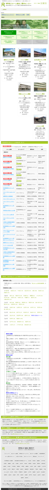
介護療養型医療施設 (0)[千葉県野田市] (24, 42)
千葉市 (6, 290)
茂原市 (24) (28, 321)
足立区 (29, 460)
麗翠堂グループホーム (8, 242)
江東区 (17, 463)
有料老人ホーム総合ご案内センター (18, 4)
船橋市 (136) (20, 318)
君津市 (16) (21, 304)
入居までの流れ (19, 456)
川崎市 (17, 469)
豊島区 (18, 466)
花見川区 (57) (27, 290)
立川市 (9, 469)
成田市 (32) (27, 315)
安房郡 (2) (25, 295)
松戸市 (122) (13, 321)
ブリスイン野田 (40, 94)
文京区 (31, 466)
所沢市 (15, 472)
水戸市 (29, 472)
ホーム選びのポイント (9, 456)
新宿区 (30, 463)
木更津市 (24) (14, 304)
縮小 (41, 3)
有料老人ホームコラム (24, 453)
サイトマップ (41, 456)
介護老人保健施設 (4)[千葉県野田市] (8, 42)
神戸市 (30, 474)
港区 (35, 466)
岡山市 (34, 474)
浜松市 (10, 474)
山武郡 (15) (19, 307)
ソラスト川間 (40, 126)
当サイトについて (27, 456)
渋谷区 (25, 463)
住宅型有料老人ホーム (29, 481)
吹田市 (21, 474)
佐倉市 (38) (12, 307)
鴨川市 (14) (6, 304)
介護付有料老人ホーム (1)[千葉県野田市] (24, 32)
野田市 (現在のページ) (36, 315)
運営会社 (35, 456)
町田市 (4, 469)
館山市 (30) (12, 312)
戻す (43, 3)
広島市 (43, 474)
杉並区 (34, 463)
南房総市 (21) (20, 321)
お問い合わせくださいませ (22, 443)
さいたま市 (6, 472)
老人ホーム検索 (14, 453)
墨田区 (38, 463)
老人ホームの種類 (34, 453)
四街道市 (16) (27, 324)
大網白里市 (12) (8, 299)
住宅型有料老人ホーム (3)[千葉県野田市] (40, 32)
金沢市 (39, 474)
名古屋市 (43, 472)
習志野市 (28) (20, 315)
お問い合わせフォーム (28, 485)
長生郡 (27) (26, 312)
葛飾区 (9, 463)
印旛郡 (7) (27, 297)
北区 (13, 463)
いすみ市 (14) (39, 295)
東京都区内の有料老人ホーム (21, 460)
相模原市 (27, 469)
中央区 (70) (20, 290)
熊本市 (26, 477)
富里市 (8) (39, 312)
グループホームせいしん (9, 198)
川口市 (11, 472)
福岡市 (22, 477)
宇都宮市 (20, 472)
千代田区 (14, 466)
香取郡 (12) (24, 302)
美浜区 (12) (41, 290)
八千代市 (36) (20, 324)
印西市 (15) (20, 297)
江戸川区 (43, 460)
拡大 (46, 3)
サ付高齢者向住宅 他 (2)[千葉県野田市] (8, 37)
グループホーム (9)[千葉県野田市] (24, 37)
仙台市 (38, 472)
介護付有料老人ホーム (18, 481)
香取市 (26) (31, 302)
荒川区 (34, 460)
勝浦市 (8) (17, 302)
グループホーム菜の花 (8, 214)
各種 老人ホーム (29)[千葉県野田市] (8, 32)
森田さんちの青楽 (9, 59)
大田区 (5, 463)
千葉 (45, 469)
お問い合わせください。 (18, 434)
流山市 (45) (12, 315)
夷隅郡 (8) (32, 295)
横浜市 (13, 469)
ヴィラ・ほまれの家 (8, 245)
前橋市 (25, 472)
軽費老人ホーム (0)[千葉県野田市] (40, 42)
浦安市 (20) (33, 297)
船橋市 (41, 469)
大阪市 (14, 474)
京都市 (26, 474)
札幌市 (34, 472)
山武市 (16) (26, 307)
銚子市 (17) (19, 312)
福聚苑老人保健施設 (8, 196)
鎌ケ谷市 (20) (39, 302)
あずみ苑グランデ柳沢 (8, 168)
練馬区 (27, 466)
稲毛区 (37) (13, 290)
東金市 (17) (33, 312)
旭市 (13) (12, 295)
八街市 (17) (12, 324)
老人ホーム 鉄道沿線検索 (38, 283)
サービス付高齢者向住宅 (40, 481)
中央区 (9, 466)
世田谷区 (43, 463)
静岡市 (5, 474)
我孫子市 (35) (18, 295)
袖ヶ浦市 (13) (7, 309)
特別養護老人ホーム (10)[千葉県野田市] (39, 37)
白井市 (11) (33, 307)
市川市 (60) (6, 297)
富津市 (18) (12, 318)
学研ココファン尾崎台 (8, 174)
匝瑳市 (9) (39, 307)
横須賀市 (32, 469)
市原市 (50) (13, 297)
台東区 (4, 466)
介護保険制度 (42, 453)
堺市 (18, 474)
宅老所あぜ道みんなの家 (9, 210)
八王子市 (44, 466)
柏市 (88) (12, 302)
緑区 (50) (34, 290)
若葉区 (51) (6, 292)
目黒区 (39, 466)
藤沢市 (21, 469)
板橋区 (38, 460)
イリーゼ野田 (24, 59)
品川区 (21, 463)
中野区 (22, 466)
